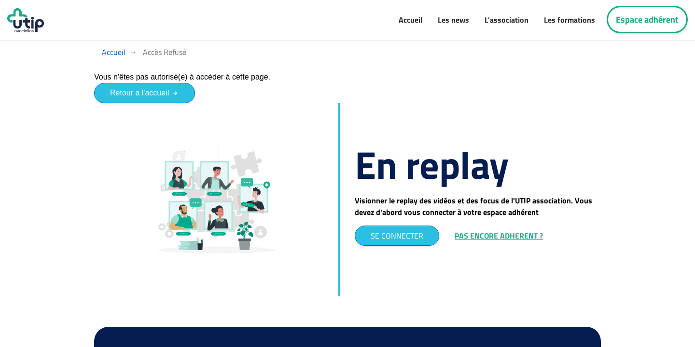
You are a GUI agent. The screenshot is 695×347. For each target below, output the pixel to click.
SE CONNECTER (397, 235)
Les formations (569, 20)
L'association (506, 20)
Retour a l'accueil (144, 93)
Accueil (410, 20)
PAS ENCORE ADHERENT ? (499, 235)
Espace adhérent (647, 19)
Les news (453, 20)
